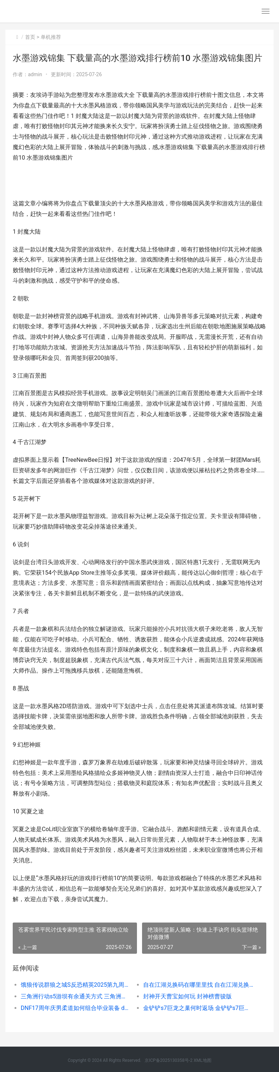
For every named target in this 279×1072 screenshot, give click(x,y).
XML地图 (202, 1060)
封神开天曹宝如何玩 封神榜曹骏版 (187, 996)
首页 (30, 37)
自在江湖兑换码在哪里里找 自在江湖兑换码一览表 (198, 984)
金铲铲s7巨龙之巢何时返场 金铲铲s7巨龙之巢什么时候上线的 (198, 1008)
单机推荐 (51, 37)
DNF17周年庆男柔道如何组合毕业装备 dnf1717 (76, 1008)
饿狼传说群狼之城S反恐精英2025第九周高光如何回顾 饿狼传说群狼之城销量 (76, 984)
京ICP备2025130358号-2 (169, 1060)
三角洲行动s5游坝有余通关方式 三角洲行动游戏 (76, 996)
